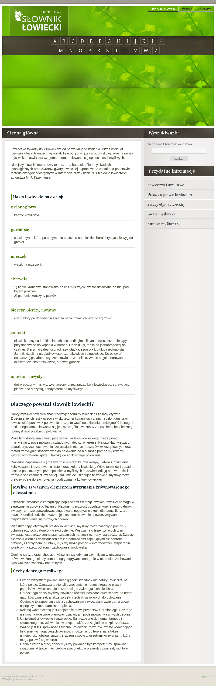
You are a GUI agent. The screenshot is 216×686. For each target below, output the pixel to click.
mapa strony (207, 676)
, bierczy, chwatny (33, 310)
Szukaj (187, 9)
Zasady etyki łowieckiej (166, 204)
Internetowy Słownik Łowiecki (39, 21)
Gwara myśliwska (161, 214)
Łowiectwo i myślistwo (165, 184)
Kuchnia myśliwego (163, 224)
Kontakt (204, 9)
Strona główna (163, 9)
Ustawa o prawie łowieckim (169, 194)
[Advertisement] (108, 90)
